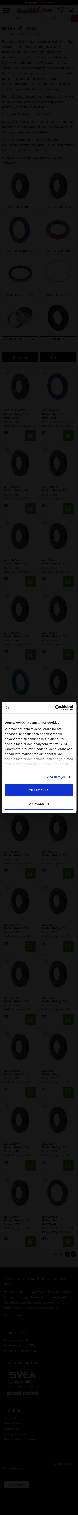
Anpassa (39, 803)
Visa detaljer (56, 777)
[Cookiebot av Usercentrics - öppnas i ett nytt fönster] (55, 708)
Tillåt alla (39, 790)
